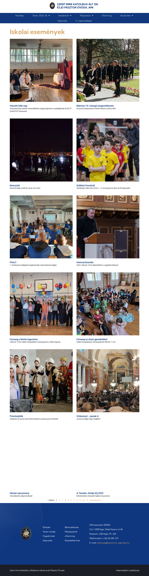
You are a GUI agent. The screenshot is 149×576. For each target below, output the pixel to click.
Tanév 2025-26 (41, 15)
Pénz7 (13, 262)
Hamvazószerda (84, 262)
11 (87, 500)
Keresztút (15, 185)
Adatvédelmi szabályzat (127, 570)
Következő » (95, 500)
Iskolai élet (126, 15)
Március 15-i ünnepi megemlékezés (95, 105)
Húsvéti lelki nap (18, 105)
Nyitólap (19, 15)
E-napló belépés (84, 20)
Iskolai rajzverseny (19, 493)
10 (83, 500)
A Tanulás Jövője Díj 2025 (89, 493)
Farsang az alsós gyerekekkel (91, 339)
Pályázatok (86, 15)
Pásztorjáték (16, 416)
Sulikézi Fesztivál (85, 185)
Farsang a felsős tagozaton (24, 339)
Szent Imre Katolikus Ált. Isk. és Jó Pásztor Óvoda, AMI (78, 6)
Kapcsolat (62, 20)
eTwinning (107, 15)
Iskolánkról (64, 15)
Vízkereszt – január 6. (87, 416)
